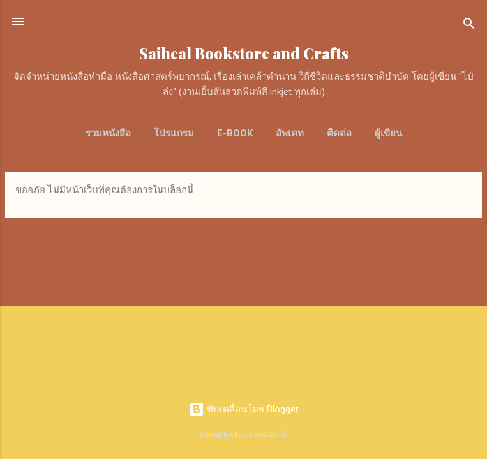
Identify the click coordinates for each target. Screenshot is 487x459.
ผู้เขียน (388, 133)
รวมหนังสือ (108, 133)
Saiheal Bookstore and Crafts (243, 53)
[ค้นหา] (469, 25)
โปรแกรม (174, 133)
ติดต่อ (339, 133)
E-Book (235, 133)
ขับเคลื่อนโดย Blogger (244, 409)
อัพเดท (290, 133)
